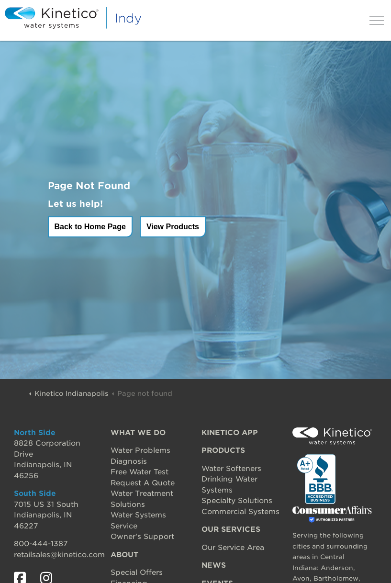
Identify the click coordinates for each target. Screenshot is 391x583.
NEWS (213, 565)
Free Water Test (139, 472)
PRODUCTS (223, 450)
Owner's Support (142, 536)
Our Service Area (232, 547)
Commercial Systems (240, 511)
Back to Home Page (90, 227)
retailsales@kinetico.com (59, 554)
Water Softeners (231, 468)
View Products (172, 227)
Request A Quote (143, 483)
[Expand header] (376, 20)
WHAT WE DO (138, 432)
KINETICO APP (229, 432)
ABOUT (124, 554)
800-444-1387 (40, 543)
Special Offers (137, 572)
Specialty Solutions (236, 500)
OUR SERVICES (230, 529)
